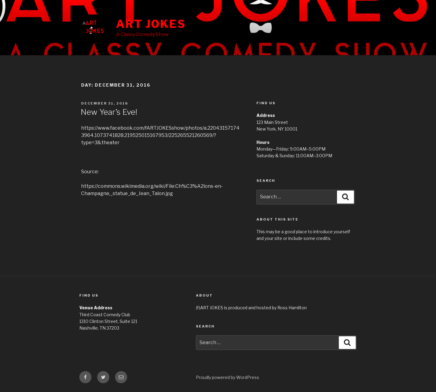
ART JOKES (151, 24)
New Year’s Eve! (109, 112)
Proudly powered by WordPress (227, 377)
